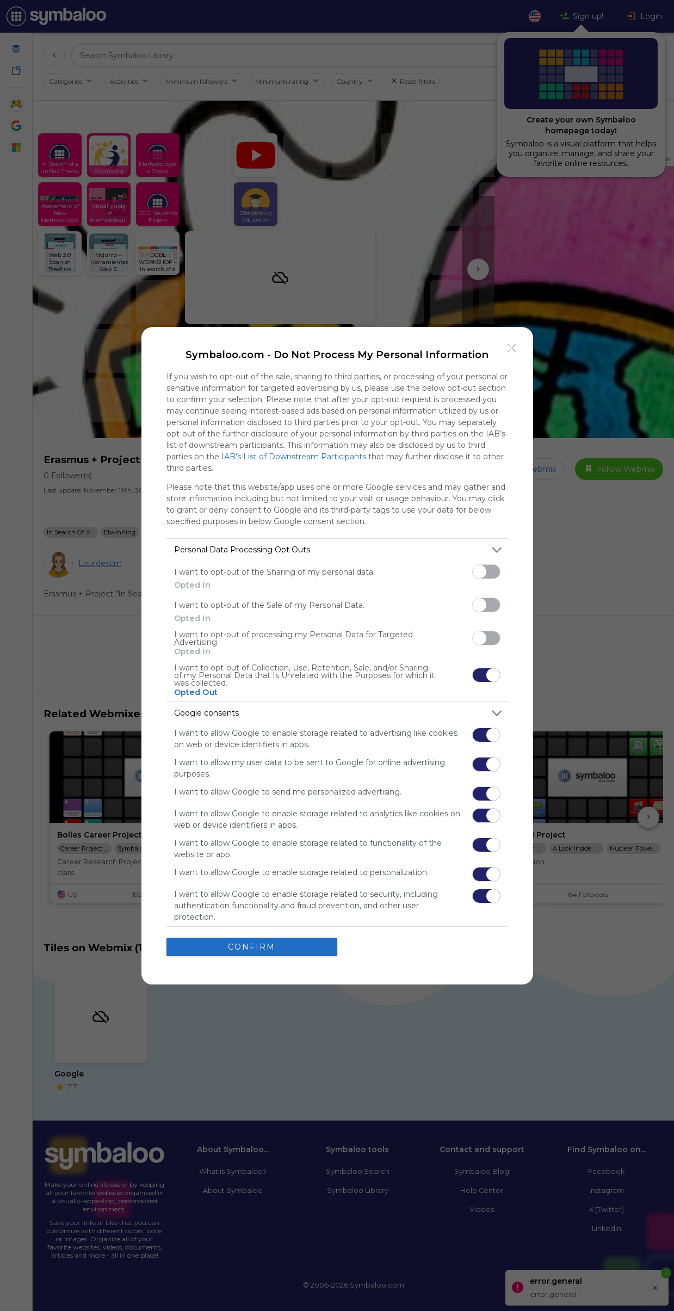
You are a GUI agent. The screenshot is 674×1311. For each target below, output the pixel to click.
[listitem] (337, 550)
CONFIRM (251, 947)
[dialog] (337, 655)
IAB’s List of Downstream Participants (293, 456)
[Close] (512, 348)
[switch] (486, 571)
